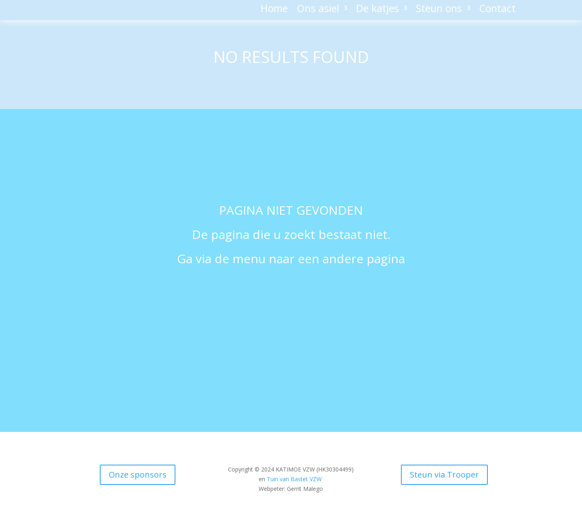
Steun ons (439, 9)
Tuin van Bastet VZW (294, 479)
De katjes (377, 9)
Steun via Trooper (444, 474)
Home (274, 9)
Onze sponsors (138, 474)
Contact (497, 9)
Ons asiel (318, 9)
